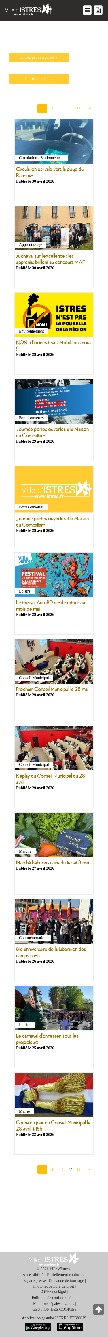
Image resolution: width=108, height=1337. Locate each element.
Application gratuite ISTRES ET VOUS (54, 1318)
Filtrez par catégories (39, 57)
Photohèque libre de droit (53, 1286)
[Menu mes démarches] (98, 10)
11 (78, 108)
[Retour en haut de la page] (99, 1311)
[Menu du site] (87, 10)
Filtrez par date (39, 79)
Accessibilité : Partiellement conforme (53, 1275)
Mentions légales (46, 1303)
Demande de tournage (66, 1280)
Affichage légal (53, 1292)
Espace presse (34, 1280)
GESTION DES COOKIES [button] (54, 1309)
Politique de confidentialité (53, 1298)
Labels (68, 1303)
